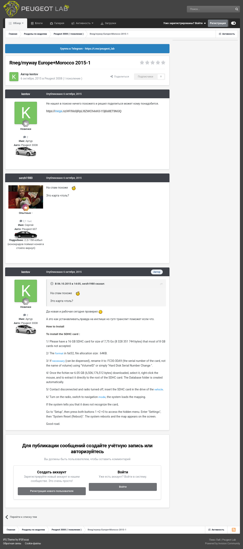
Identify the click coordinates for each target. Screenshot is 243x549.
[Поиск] (201, 9)
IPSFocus (24, 539)
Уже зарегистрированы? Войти (184, 23)
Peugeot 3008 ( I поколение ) (63, 78)
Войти (123, 486)
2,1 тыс (26, 221)
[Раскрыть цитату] (52, 283)
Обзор (16, 23)
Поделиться (119, 76)
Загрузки (110, 23)
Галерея (59, 23)
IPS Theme (9, 539)
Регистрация (218, 23)
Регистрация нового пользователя (51, 491)
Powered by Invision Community (222, 543)
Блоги (38, 23)
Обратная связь (12, 543)
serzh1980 (26, 178)
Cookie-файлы (33, 543)
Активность (83, 23)
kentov (33, 74)
